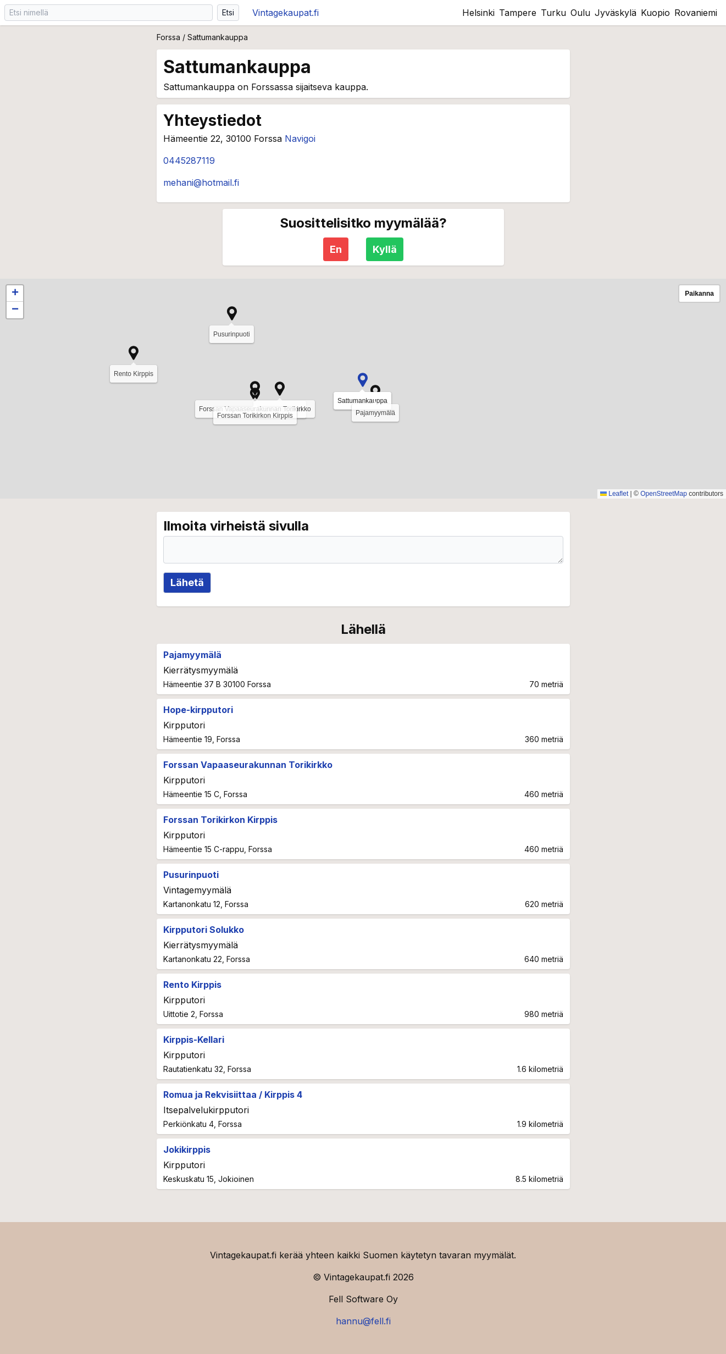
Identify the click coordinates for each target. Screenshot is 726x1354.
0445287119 (189, 160)
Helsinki (478, 12)
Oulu (580, 12)
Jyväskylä (615, 12)
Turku (553, 12)
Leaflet (614, 494)
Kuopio (655, 12)
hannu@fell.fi (363, 1321)
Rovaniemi (695, 12)
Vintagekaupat (285, 12)
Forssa (168, 37)
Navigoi (300, 138)
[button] (363, 380)
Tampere (517, 12)
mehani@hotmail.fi (201, 182)
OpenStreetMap (663, 494)
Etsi (228, 12)
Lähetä (187, 582)
